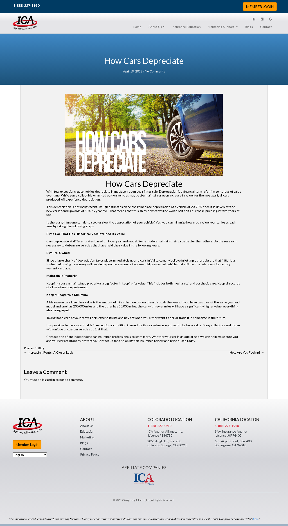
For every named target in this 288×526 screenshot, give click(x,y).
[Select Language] (30, 454)
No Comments (155, 71)
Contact (266, 27)
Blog (41, 348)
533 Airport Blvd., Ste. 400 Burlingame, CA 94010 (233, 443)
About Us (87, 426)
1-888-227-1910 (26, 5)
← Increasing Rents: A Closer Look (48, 352)
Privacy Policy (89, 454)
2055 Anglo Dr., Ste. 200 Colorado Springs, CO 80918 (167, 443)
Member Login (27, 444)
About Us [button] (155, 27)
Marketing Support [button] (221, 27)
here (255, 519)
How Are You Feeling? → (247, 352)
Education (87, 431)
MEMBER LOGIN (260, 6)
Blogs (249, 27)
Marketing (87, 437)
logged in (48, 380)
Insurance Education (186, 27)
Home (138, 27)
